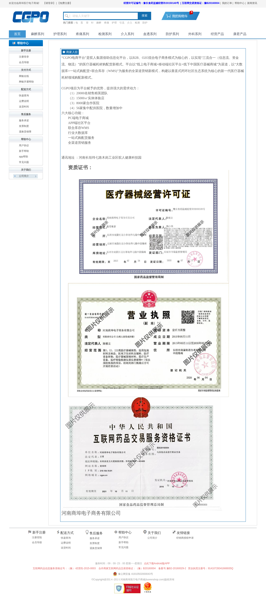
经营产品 (217, 34)
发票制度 (24, 126)
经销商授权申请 (185, 537)
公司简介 (152, 537)
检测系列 (105, 34)
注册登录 (24, 56)
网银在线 (24, 76)
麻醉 (98, 22)
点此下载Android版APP (157, 563)
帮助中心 (240, 3)
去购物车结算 (183, 15)
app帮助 (23, 156)
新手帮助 (24, 151)
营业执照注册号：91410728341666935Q (210, 568)
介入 (129, 22)
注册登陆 (37, 537)
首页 (17, 34)
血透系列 (150, 34)
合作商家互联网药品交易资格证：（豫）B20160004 (127, 568)
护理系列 (60, 34)
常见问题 (24, 162)
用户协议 (24, 145)
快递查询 (24, 95)
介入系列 (127, 34)
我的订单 (227, 3)
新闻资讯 (252, 3)
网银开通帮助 (26, 81)
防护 (144, 22)
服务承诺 (24, 120)
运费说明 (24, 101)
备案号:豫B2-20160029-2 (172, 568)
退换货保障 (25, 131)
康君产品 (239, 34)
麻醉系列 (37, 34)
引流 (121, 22)
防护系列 (172, 34)
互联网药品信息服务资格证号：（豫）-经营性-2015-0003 (64, 568)
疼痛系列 (82, 34)
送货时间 (24, 106)
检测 (137, 22)
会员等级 (24, 62)
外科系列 (194, 34)
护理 (114, 22)
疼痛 (106, 22)
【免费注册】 (64, 3)
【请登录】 (49, 3)
